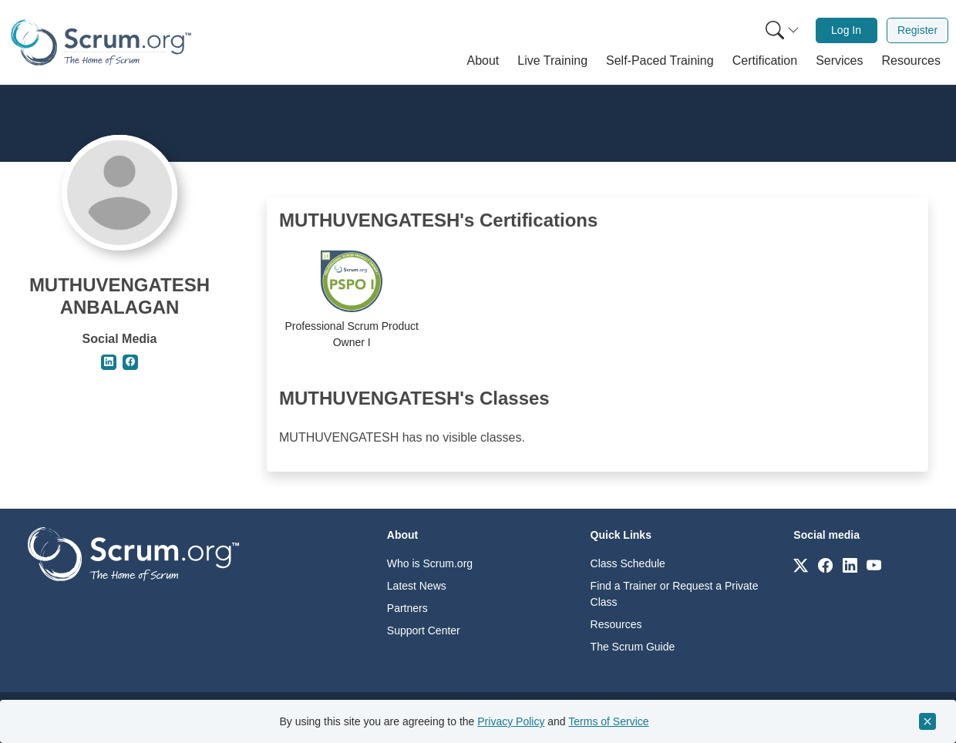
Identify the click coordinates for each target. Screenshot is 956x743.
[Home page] (101, 42)
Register (917, 30)
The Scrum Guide (633, 646)
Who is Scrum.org (430, 563)
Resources (616, 624)
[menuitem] (780, 30)
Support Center (423, 630)
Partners (407, 608)
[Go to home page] (133, 553)
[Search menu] (782, 30)
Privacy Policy (510, 721)
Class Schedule (628, 563)
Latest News (416, 586)
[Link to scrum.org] (800, 564)
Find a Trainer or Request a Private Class (675, 594)
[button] (483, 60)
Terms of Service (608, 721)
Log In (846, 30)
